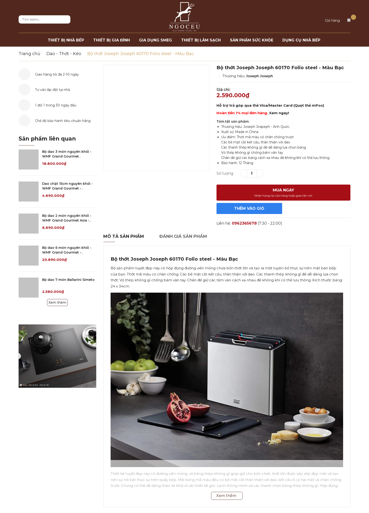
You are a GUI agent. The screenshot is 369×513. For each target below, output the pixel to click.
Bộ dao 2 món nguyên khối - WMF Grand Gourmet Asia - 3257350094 (66, 220)
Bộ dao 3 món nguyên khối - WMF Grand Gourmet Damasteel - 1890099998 (66, 156)
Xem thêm (57, 302)
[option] (156, 118)
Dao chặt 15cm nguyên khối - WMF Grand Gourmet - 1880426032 (67, 188)
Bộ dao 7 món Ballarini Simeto (68, 280)
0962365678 (244, 223)
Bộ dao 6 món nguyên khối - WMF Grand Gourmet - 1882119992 (66, 252)
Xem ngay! (279, 113)
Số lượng (225, 173)
